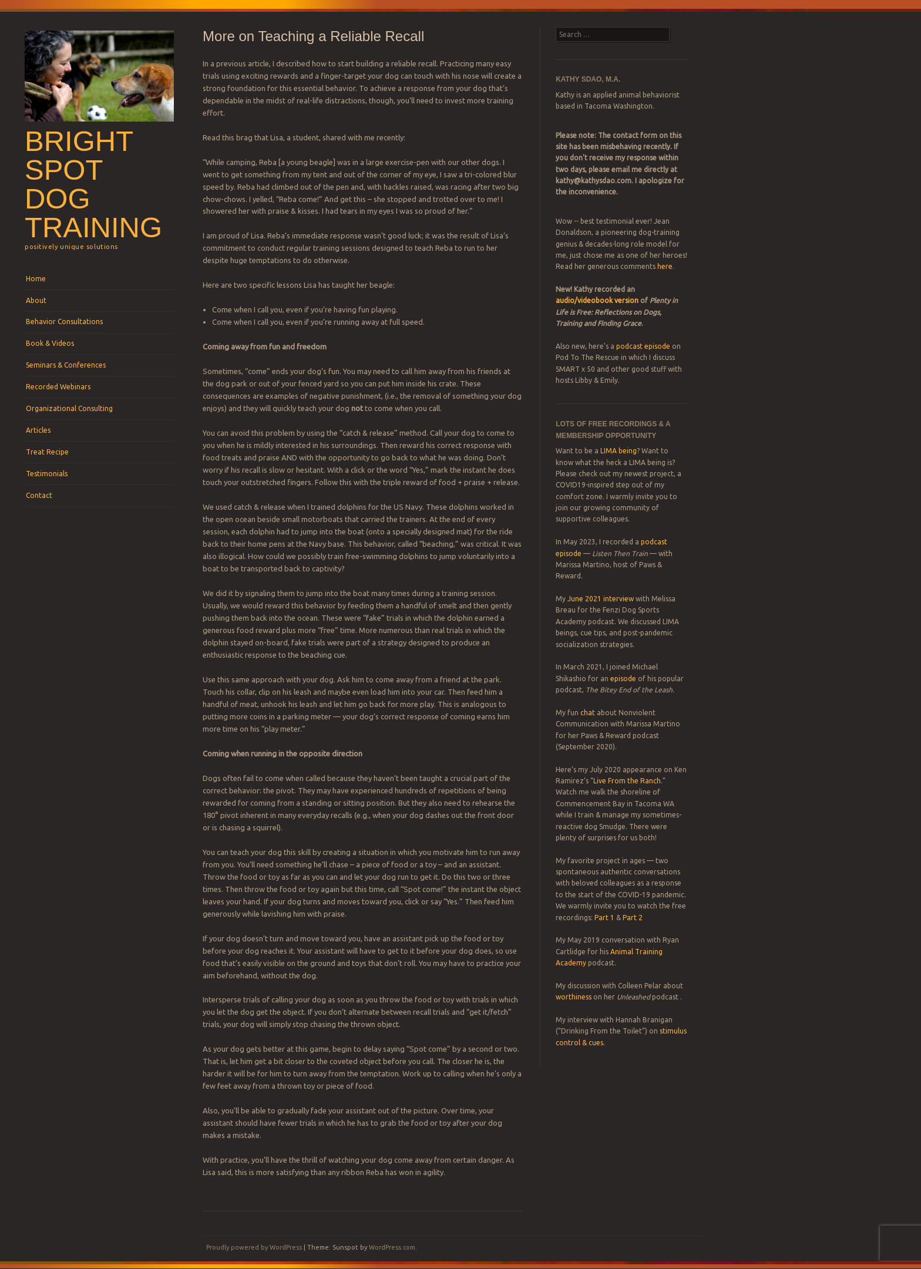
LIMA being (618, 451)
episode (623, 678)
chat (587, 712)
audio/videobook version (598, 300)
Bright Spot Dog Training (93, 184)
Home (36, 278)
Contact (39, 495)
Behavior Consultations (64, 321)
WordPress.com (392, 1247)
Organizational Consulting (69, 408)
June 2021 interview (600, 598)
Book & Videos (50, 343)
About (36, 300)
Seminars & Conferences (66, 365)
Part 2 (633, 917)
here (665, 266)
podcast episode (643, 346)
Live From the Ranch (627, 781)
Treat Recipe (47, 452)
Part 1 (604, 917)
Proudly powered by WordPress (254, 1247)
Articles (38, 430)
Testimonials (47, 473)
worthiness (573, 997)
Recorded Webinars (58, 387)
